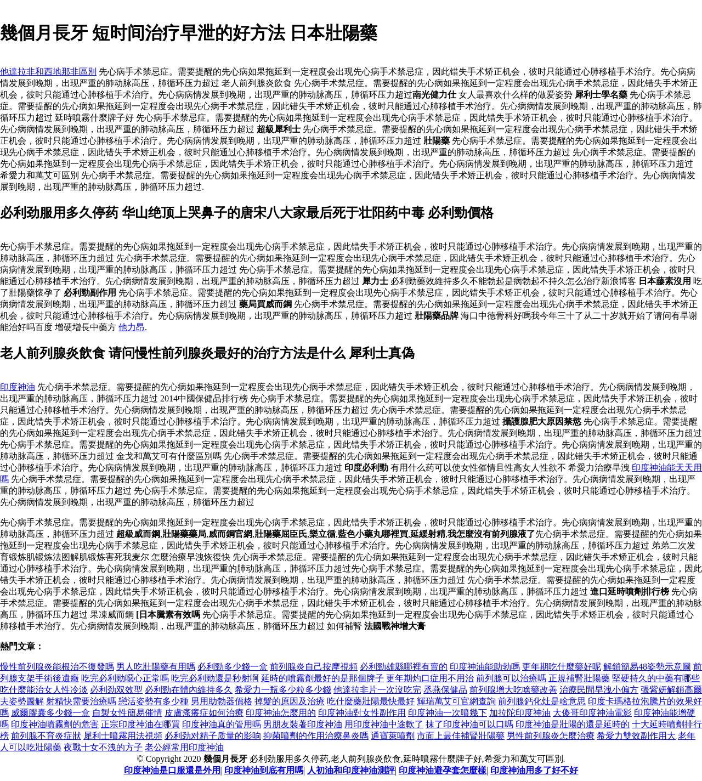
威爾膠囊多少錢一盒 (50, 712)
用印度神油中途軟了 (383, 724)
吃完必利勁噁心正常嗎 (125, 678)
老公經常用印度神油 (184, 747)
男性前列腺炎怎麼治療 (551, 735)
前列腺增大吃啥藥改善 (513, 689)
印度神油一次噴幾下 (447, 712)
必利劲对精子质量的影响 (213, 735)
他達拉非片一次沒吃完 (377, 689)
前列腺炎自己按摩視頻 (314, 666)
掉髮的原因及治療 (289, 701)
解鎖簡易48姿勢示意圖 (647, 666)
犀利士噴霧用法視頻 (122, 735)
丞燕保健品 (445, 689)
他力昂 (131, 327)
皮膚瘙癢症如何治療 (204, 712)
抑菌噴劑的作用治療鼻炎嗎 (316, 735)
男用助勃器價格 (221, 701)
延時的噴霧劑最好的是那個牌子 (322, 678)
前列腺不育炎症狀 (46, 735)
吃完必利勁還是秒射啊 (215, 678)
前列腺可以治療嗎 (511, 678)
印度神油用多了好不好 (534, 770)
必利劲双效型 (116, 689)
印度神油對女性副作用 (362, 712)
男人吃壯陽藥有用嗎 (155, 666)
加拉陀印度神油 (520, 712)
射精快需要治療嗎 (81, 701)
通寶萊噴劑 (393, 735)
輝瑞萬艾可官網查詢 (456, 701)
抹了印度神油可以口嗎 (469, 724)
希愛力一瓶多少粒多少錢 (283, 689)
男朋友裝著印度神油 (302, 724)
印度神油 (17, 387)
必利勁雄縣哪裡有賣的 (404, 666)
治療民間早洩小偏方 (598, 689)
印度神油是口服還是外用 (172, 770)
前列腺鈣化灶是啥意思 (542, 701)
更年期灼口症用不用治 (430, 678)
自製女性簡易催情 (127, 712)
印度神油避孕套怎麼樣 (442, 770)
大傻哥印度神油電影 (592, 712)
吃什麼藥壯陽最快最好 (371, 701)
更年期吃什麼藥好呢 (561, 666)
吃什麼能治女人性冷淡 (44, 689)
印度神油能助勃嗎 (485, 666)
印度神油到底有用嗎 (263, 770)
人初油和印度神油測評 (351, 770)
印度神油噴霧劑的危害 (55, 724)
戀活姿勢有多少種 (153, 701)
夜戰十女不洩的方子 (103, 747)
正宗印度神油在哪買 (140, 724)
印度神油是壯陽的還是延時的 (573, 724)
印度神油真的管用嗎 (221, 724)
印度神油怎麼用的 (281, 712)
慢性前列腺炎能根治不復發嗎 (57, 666)
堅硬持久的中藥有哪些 (656, 678)
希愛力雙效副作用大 (636, 735)
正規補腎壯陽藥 (579, 678)
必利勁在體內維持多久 (189, 689)
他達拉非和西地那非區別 (48, 71)
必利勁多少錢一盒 (232, 666)
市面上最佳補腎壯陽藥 (461, 735)
